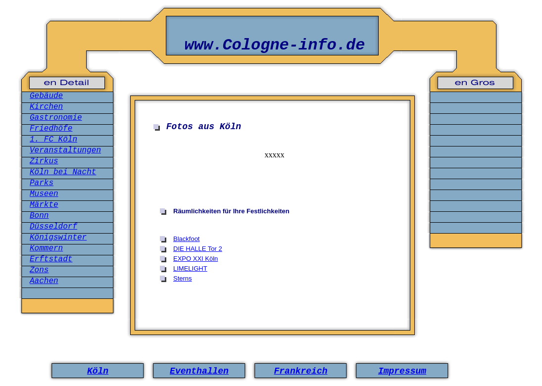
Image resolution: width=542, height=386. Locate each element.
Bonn (39, 215)
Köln (97, 371)
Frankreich (300, 371)
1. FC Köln (53, 139)
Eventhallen (199, 371)
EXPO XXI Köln (195, 258)
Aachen (44, 281)
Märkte (44, 204)
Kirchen (46, 106)
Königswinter (58, 237)
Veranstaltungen (65, 150)
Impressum (402, 371)
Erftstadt (51, 259)
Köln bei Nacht (63, 172)
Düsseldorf (53, 226)
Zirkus (44, 161)
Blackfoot (186, 238)
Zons (39, 270)
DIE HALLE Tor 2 (197, 248)
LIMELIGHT (190, 268)
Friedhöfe (51, 128)
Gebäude (46, 96)
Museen (44, 194)
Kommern (46, 248)
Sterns (182, 278)
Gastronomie (56, 117)
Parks (41, 183)
